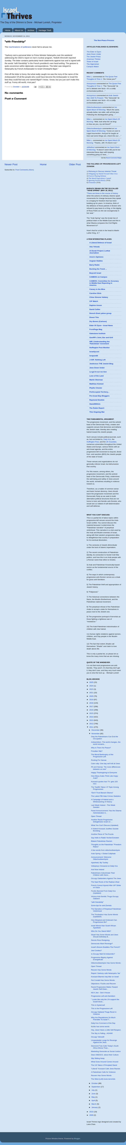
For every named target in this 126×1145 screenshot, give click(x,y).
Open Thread (96, 816)
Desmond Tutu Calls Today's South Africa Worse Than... (105, 1047)
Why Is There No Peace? (101, 748)
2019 (91, 700)
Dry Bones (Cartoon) (98, 321)
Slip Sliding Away (98, 1058)
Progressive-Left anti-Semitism (103, 996)
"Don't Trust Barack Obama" (102, 793)
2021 (91, 693)
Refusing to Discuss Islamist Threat (102, 171)
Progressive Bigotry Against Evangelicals (102, 958)
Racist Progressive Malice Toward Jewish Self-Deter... (104, 988)
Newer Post (11, 164)
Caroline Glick (95, 293)
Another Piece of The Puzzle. (102, 834)
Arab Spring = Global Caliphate (103, 854)
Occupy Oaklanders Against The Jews (106, 878)
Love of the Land (96, 376)
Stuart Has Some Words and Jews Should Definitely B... (104, 936)
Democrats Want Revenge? (102, 944)
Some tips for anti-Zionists (101, 905)
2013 (91, 720)
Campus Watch (93, 67)
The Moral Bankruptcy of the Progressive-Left (102, 756)
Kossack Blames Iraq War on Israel (105, 977)
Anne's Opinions (96, 257)
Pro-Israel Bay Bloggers (99, 396)
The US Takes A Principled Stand (104, 1065)
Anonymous (91, 84)
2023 (91, 689)
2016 (91, 710)
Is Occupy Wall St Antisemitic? (103, 954)
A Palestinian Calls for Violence (103, 1072)
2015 (91, 713)
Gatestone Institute (97, 333)
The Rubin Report (96, 408)
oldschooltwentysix (94, 107)
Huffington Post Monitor (99, 348)
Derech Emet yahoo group (100, 313)
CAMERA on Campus (98, 277)
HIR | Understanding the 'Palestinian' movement (99, 343)
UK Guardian (111, 442)
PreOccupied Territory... (99, 392)
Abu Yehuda (94, 247)
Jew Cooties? (96, 950)
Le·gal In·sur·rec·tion (98, 372)
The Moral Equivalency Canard (99, 178)
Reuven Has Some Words (101, 970)
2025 (91, 682)
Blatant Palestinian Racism (101, 841)
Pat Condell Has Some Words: (103, 980)
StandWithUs (94, 404)
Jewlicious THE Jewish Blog (101, 364)
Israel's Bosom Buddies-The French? (105, 947)
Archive (31, 30)
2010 (91, 1112)
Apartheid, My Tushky (99, 863)
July (93, 1090)
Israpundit (93, 356)
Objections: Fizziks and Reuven (103, 984)
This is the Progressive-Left (102, 1008)
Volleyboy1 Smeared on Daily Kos (104, 866)
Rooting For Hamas (98, 760)
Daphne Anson (95, 305)
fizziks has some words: (100, 1027)
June (93, 1094)
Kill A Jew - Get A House (100, 993)
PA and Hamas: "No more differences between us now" (105, 768)
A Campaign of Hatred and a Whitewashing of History (102, 801)
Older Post (75, 164)
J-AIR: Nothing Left (97, 360)
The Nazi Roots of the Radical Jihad (105, 882)
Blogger (77, 1139)
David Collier (94, 309)
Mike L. (89, 77)
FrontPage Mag (95, 329)
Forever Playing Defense (97, 176)
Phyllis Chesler (95, 388)
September (96, 1087)
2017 (91, 706)
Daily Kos (107, 439)
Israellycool (94, 352)
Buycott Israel (95, 273)
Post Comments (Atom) (24, 170)
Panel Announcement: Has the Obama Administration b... (106, 812)
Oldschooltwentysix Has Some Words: (106, 963)
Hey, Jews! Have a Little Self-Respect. (106, 1030)
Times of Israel (92, 62)
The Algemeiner (93, 64)
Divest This (94, 317)
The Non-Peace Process (104, 40)
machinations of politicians (19, 47)
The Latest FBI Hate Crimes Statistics (106, 796)
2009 (91, 1115)
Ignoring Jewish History (97, 180)
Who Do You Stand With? (101, 931)
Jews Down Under (94, 54)
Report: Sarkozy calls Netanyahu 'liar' (105, 973)
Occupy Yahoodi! (97, 1037)
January (94, 1107)
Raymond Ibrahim (96, 400)
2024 (91, 686)
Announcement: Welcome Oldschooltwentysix (101, 858)
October (94, 1083)
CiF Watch (93, 301)
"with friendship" (97, 902)
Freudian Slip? (97, 751)
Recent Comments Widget (113, 158)
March (94, 1104)
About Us (19, 30)
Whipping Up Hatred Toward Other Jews (103, 174)
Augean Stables (96, 261)
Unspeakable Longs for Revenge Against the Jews (104, 1041)
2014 (91, 717)
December (95, 730)
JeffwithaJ (90, 147)
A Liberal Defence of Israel (100, 243)
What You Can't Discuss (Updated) (104, 825)
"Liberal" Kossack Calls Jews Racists (105, 1069)
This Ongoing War (97, 412)
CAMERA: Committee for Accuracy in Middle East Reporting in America (104, 283)
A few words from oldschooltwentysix (105, 850)
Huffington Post (93, 442)
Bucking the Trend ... (98, 269)
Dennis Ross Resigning (100, 940)
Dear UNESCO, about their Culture (105, 1055)
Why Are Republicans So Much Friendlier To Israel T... (103, 1019)
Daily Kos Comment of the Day (103, 1023)
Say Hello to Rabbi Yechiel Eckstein (105, 838)
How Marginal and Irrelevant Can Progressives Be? (104, 921)
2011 (91, 727)
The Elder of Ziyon (94, 52)
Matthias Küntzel (96, 384)
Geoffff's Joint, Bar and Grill (101, 337)
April (93, 1100)
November (95, 734)
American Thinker (94, 59)
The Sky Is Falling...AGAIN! (102, 1033)
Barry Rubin (94, 265)
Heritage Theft (45, 30)
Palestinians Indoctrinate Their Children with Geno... (103, 874)
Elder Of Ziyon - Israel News (101, 325)
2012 (91, 724)
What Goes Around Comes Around (104, 1062)
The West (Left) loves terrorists (103, 1079)
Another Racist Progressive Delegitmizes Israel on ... (102, 821)
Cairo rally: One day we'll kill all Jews (105, 764)
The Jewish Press (94, 57)
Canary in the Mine (97, 289)
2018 (91, 703)
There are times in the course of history (102, 193)
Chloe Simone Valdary (98, 297)
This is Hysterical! (98, 1005)
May (93, 1097)
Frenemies (92, 182)
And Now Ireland (97, 869)
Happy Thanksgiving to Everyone (104, 773)
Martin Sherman (96, 380)
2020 (91, 696)
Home (7, 30)
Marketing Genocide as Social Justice (106, 1051)
